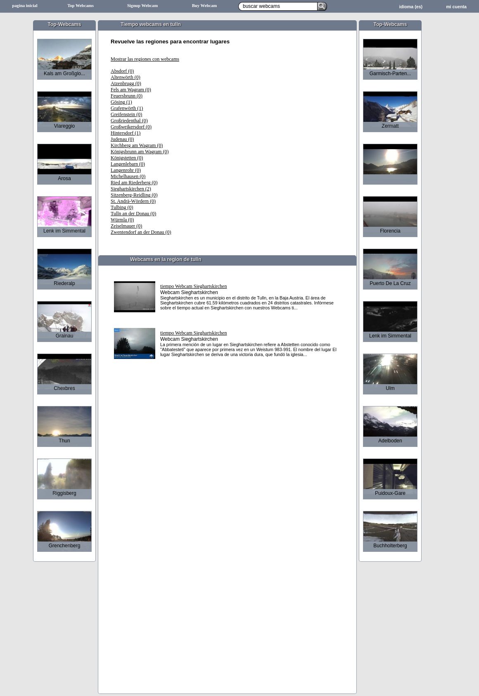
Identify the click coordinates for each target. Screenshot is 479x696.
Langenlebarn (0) (128, 164)
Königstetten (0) (127, 158)
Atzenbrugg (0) (126, 83)
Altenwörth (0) (125, 77)
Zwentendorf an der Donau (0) (141, 232)
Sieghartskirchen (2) (131, 189)
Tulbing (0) (122, 207)
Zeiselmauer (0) (126, 226)
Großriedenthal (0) (129, 121)
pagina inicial (24, 5)
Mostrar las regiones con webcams (145, 59)
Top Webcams (80, 5)
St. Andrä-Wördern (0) (133, 201)
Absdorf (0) (122, 71)
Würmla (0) (122, 220)
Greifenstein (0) (126, 114)
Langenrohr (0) (126, 170)
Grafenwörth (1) (127, 108)
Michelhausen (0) (128, 176)
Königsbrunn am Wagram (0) (139, 151)
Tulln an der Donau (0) (133, 213)
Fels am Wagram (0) (131, 90)
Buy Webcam (204, 5)
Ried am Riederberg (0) (134, 182)
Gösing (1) (121, 102)
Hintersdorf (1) (125, 133)
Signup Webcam (142, 5)
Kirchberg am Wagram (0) (137, 145)
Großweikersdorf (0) (131, 127)
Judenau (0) (122, 139)
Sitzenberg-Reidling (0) (134, 195)
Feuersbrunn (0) (126, 96)
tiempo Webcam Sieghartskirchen (193, 286)
